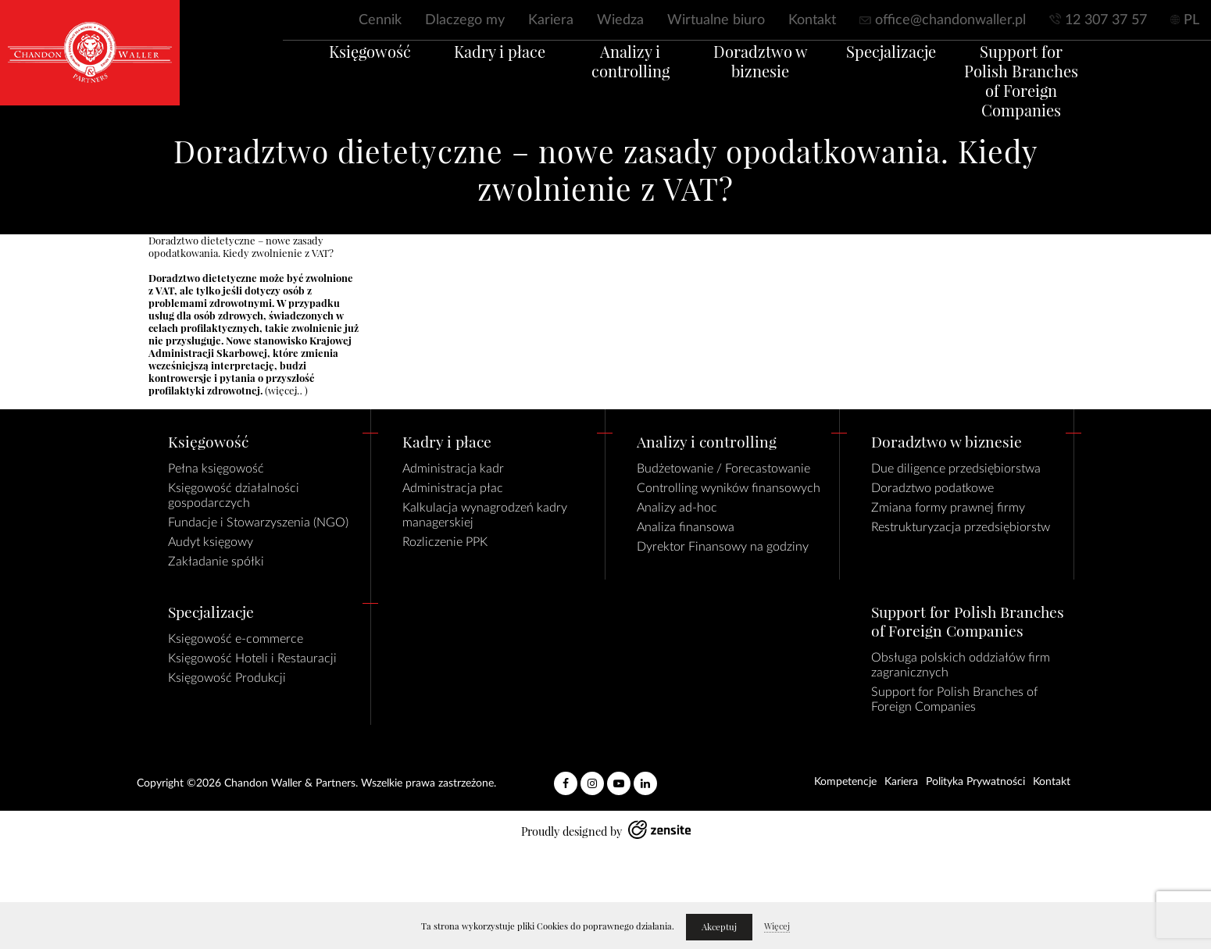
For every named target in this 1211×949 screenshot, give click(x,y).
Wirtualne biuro (716, 20)
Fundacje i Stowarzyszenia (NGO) (258, 522)
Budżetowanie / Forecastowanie (723, 468)
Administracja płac (452, 488)
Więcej (777, 926)
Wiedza (620, 20)
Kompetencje (845, 781)
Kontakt (812, 20)
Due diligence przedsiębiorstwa (956, 468)
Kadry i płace (477, 70)
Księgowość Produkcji (227, 678)
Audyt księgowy (210, 542)
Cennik (380, 20)
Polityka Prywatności (975, 781)
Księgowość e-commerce (235, 639)
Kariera (550, 20)
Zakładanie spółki (216, 561)
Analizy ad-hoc (677, 507)
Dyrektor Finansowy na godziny (723, 547)
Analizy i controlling (623, 70)
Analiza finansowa (685, 527)
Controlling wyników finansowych (728, 488)
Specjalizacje (914, 70)
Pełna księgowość (216, 468)
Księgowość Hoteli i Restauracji (252, 658)
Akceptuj (719, 927)
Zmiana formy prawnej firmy (948, 507)
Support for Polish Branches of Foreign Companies (1060, 89)
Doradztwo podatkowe (932, 488)
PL (1191, 20)
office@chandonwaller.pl (950, 20)
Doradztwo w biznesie (768, 79)
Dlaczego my (465, 20)
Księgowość (331, 70)
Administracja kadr (453, 468)
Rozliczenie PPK (445, 542)
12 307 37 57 (1106, 20)
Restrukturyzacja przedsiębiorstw (960, 527)
